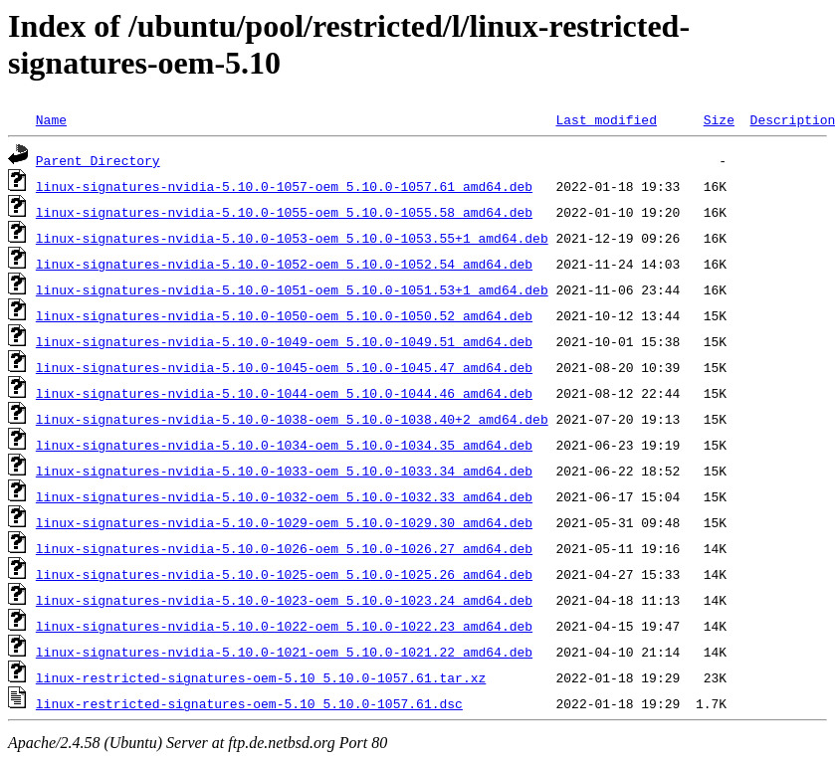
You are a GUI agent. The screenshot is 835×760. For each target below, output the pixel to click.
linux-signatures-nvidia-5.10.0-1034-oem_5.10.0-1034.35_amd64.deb (284, 445)
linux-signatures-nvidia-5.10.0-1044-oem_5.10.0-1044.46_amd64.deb (284, 393)
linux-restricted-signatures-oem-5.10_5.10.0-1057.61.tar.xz (261, 677)
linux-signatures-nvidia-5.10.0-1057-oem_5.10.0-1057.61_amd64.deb (284, 186)
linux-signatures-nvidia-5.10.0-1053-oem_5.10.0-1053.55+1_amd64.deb (292, 238)
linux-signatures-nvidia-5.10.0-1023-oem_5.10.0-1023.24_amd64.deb (284, 600)
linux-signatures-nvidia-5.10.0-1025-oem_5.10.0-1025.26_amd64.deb (284, 574)
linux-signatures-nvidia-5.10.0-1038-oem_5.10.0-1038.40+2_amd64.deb (292, 419)
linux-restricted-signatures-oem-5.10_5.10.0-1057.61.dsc (249, 703)
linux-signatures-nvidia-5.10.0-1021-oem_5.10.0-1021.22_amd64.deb (284, 652)
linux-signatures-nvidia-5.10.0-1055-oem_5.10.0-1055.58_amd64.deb (284, 212)
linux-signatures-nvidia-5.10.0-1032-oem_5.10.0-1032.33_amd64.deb (284, 496)
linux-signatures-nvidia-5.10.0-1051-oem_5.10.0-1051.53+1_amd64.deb (292, 289)
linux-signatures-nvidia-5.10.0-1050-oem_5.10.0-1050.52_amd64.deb (284, 315)
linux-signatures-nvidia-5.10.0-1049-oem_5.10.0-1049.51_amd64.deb (284, 341)
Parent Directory (98, 160)
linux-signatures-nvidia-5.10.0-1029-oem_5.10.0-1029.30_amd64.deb (284, 522)
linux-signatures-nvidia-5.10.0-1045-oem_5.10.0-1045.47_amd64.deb (284, 367)
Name (51, 119)
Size (719, 119)
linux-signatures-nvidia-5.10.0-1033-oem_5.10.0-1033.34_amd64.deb (284, 470)
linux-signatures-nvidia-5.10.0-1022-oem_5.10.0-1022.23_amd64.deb (284, 626)
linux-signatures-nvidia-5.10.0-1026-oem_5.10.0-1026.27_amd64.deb (284, 548)
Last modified (605, 119)
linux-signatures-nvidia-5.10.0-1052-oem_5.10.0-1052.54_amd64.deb (284, 264)
